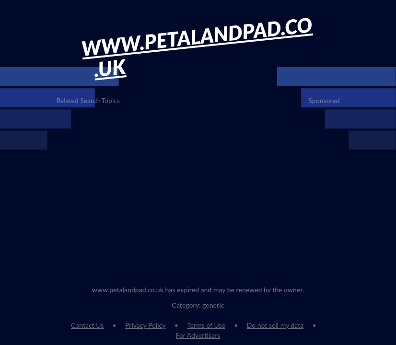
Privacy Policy (145, 325)
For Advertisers (197, 335)
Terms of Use (206, 325)
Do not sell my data (275, 325)
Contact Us (87, 325)
